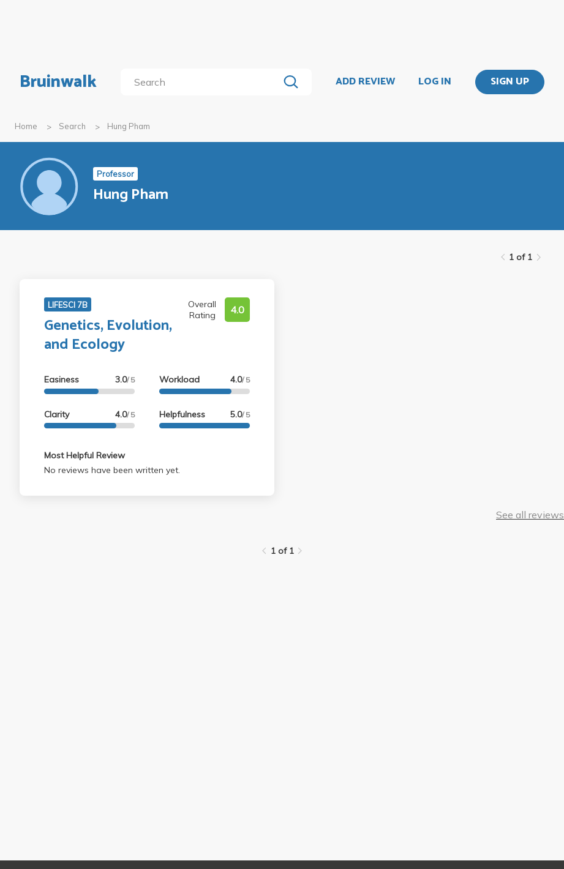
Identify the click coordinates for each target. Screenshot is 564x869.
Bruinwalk (58, 82)
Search (72, 126)
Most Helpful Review (84, 455)
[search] (202, 82)
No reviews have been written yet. (112, 470)
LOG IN (434, 82)
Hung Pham (128, 126)
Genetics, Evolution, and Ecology (108, 335)
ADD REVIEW (365, 82)
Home (26, 126)
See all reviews (530, 515)
